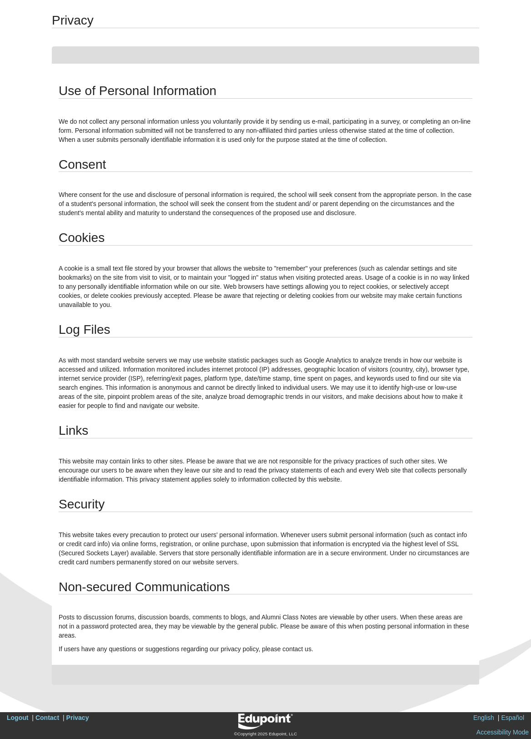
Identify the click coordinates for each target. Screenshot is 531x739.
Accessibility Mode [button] (502, 732)
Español (512, 717)
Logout (17, 717)
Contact (47, 717)
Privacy (77, 717)
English (483, 717)
